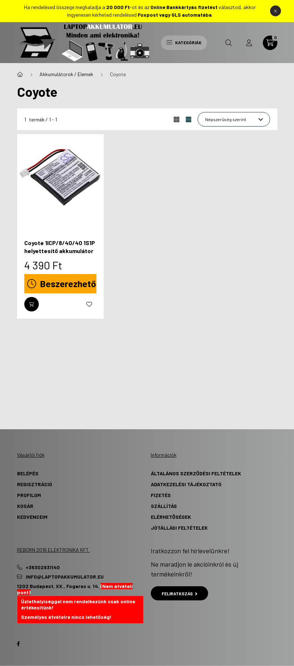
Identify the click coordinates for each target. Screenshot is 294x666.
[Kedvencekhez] (89, 304)
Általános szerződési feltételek (196, 473)
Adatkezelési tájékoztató (186, 484)
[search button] (228, 43)
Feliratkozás (180, 593)
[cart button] (270, 43)
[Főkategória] (20, 74)
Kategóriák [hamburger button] (184, 42)
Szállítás (164, 506)
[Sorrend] (234, 119)
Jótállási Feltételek (179, 528)
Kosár (25, 506)
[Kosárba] (31, 304)
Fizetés (161, 495)
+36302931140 (43, 567)
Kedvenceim (32, 517)
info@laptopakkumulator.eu (65, 577)
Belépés (27, 473)
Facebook (18, 644)
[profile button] (249, 43)
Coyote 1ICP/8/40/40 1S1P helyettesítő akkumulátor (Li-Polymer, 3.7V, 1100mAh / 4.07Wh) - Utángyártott (60, 254)
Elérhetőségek (171, 517)
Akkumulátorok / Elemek (66, 74)
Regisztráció (34, 484)
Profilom (29, 495)
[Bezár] (275, 10)
